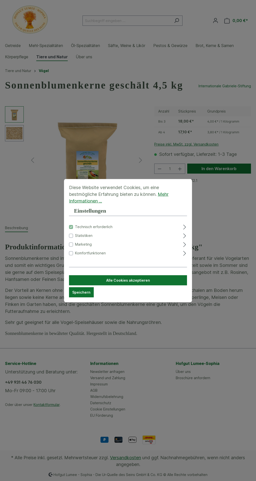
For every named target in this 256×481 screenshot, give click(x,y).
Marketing (83, 247)
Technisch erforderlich (93, 230)
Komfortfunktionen (90, 256)
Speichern (81, 295)
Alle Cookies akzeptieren (128, 283)
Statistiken (83, 238)
